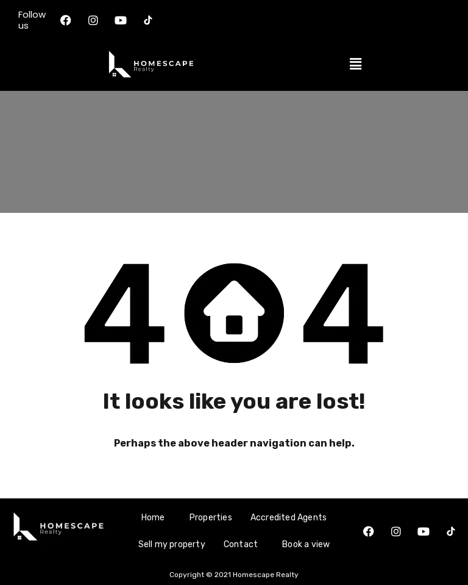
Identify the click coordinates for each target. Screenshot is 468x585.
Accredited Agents (288, 517)
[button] (355, 64)
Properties (211, 517)
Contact (241, 544)
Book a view (306, 544)
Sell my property (171, 544)
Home (153, 517)
